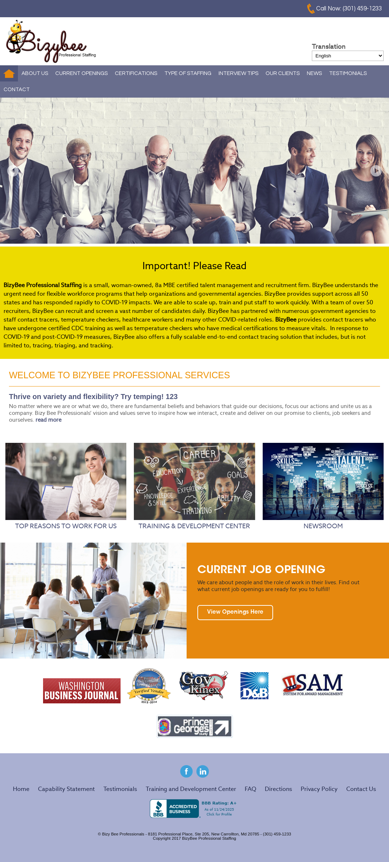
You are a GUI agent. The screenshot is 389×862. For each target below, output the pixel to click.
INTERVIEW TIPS (238, 73)
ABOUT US (35, 73)
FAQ (250, 789)
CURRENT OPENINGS (81, 73)
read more (48, 419)
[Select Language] (348, 56)
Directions (278, 789)
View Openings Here (235, 612)
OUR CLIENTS (283, 73)
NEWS (314, 73)
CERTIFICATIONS (136, 73)
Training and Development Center (191, 789)
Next (376, 171)
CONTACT (17, 89)
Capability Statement (66, 789)
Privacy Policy (319, 789)
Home (9, 73)
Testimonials (120, 789)
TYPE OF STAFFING (187, 73)
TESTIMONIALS (348, 73)
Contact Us (361, 789)
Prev (13, 171)
